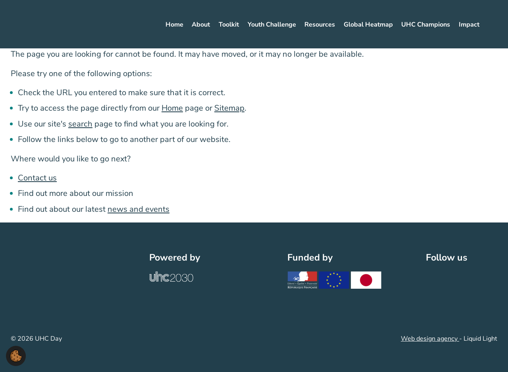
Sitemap (229, 108)
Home (172, 108)
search (80, 124)
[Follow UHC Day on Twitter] (437, 281)
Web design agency (430, 338)
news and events (138, 209)
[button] (16, 355)
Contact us (37, 178)
